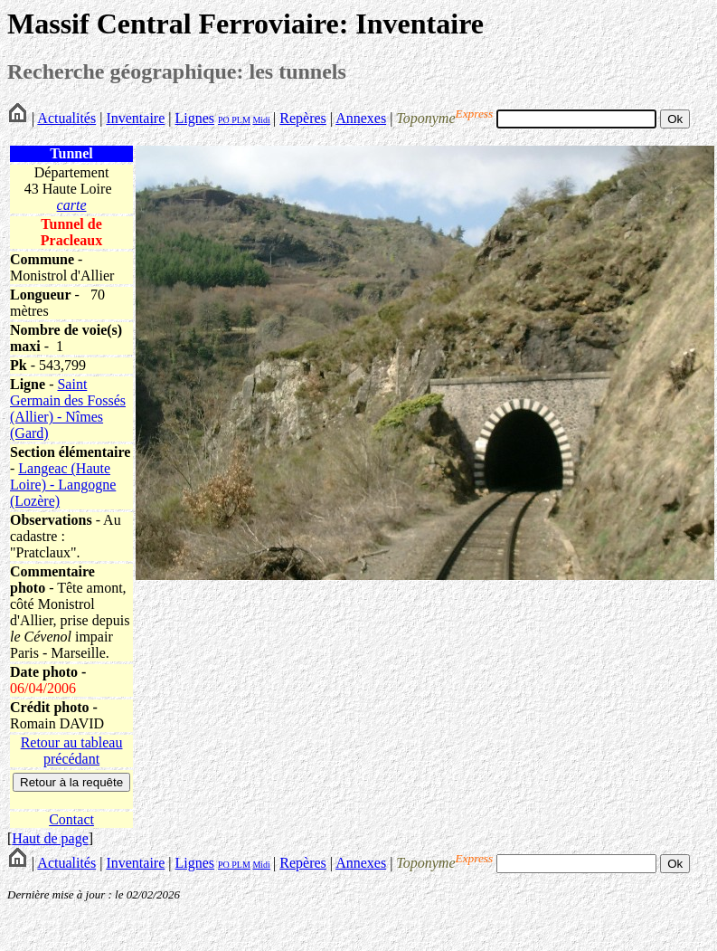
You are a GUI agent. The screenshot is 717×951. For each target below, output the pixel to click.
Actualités (66, 118)
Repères (302, 118)
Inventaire (135, 118)
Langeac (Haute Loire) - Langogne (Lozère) (63, 485)
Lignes (194, 118)
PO (224, 120)
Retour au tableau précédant (72, 750)
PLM (240, 120)
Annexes (360, 118)
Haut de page (50, 838)
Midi (260, 120)
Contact (71, 819)
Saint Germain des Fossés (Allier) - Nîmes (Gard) (68, 408)
